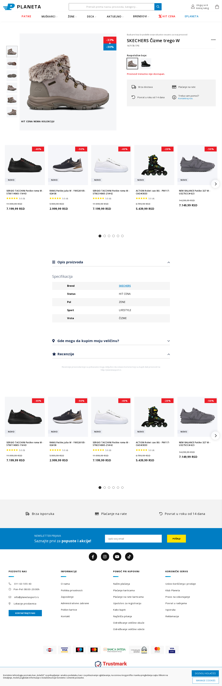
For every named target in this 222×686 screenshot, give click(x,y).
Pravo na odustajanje (177, 596)
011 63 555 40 (22, 583)
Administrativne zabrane (75, 603)
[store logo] (22, 7)
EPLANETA (192, 16)
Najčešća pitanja (122, 616)
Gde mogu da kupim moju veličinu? (87, 340)
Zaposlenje (67, 596)
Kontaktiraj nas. (185, 98)
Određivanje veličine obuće (128, 622)
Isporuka (170, 609)
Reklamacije (172, 616)
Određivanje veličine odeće (129, 629)
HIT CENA (167, 16)
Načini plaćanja (121, 583)
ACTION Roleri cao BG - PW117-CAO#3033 (153, 192)
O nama (65, 583)
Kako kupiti (119, 609)
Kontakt (65, 616)
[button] (200, 7)
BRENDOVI (140, 16)
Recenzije (65, 353)
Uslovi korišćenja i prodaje (180, 583)
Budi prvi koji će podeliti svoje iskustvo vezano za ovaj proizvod (157, 34)
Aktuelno (114, 16)
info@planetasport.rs (26, 597)
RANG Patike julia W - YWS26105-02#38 (67, 192)
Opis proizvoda (69, 262)
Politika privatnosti (72, 590)
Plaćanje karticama (124, 590)
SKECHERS (125, 286)
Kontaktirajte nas (25, 613)
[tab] (111, 262)
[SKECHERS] (213, 41)
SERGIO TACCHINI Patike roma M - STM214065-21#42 (111, 192)
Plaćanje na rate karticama (128, 596)
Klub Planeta (172, 590)
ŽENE (71, 16)
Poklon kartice (69, 609)
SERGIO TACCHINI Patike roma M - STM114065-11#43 (24, 192)
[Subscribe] (176, 539)
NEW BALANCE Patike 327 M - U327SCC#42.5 (194, 192)
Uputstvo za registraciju (127, 603)
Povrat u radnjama (176, 603)
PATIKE (26, 16)
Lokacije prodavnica (25, 603)
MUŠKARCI (49, 16)
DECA (90, 16)
